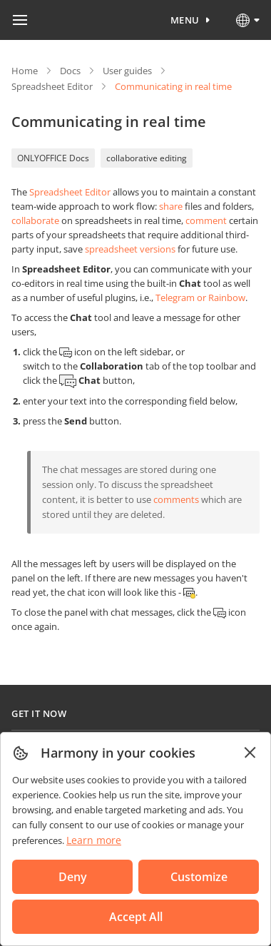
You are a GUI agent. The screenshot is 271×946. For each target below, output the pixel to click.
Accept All (136, 917)
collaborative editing (146, 158)
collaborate (35, 220)
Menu (185, 20)
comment (206, 220)
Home (24, 70)
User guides (127, 70)
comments (176, 499)
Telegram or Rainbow (200, 297)
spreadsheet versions (130, 249)
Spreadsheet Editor (52, 86)
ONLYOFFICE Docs (53, 158)
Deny (72, 877)
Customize (198, 877)
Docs (70, 70)
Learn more (93, 840)
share (171, 206)
